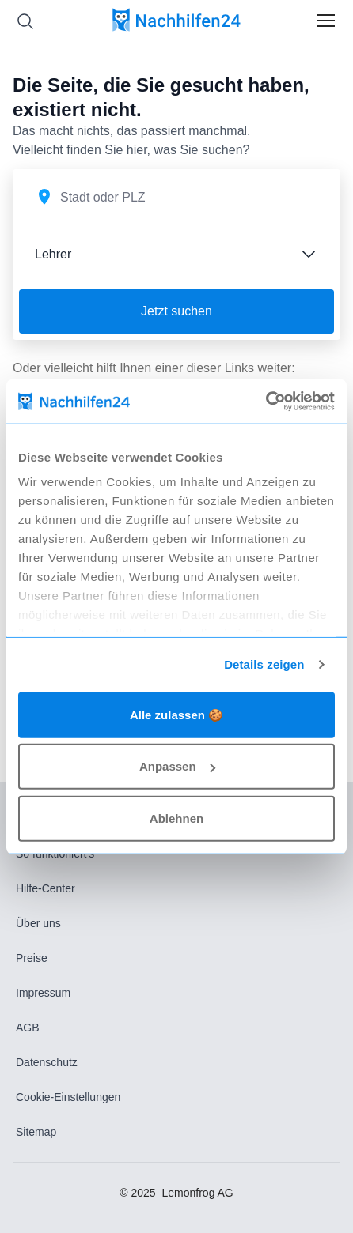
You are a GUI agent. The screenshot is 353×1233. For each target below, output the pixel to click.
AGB (28, 1027)
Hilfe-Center (45, 888)
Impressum (43, 992)
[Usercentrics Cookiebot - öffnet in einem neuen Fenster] (265, 401)
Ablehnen (176, 817)
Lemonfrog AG (197, 1192)
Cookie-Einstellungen (68, 1097)
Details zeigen (264, 664)
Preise (31, 958)
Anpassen (177, 766)
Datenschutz (47, 1062)
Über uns (38, 923)
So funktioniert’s (55, 853)
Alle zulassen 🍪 (176, 714)
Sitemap (36, 1132)
